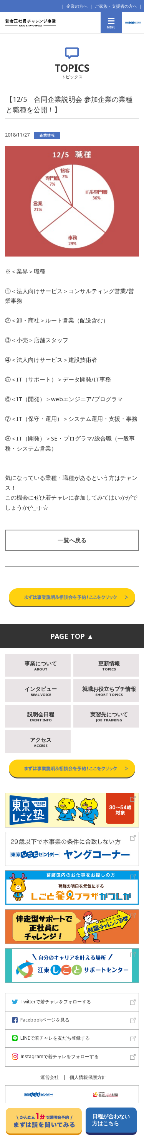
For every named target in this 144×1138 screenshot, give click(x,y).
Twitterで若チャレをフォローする (51, 1001)
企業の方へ (77, 6)
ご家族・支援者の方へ (116, 6)
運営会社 (49, 1077)
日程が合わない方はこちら (111, 1120)
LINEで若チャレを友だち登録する (51, 1038)
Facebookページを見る (41, 1019)
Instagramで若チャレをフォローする (55, 1056)
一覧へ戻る (72, 540)
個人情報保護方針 (88, 1077)
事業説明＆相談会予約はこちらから (72, 580)
